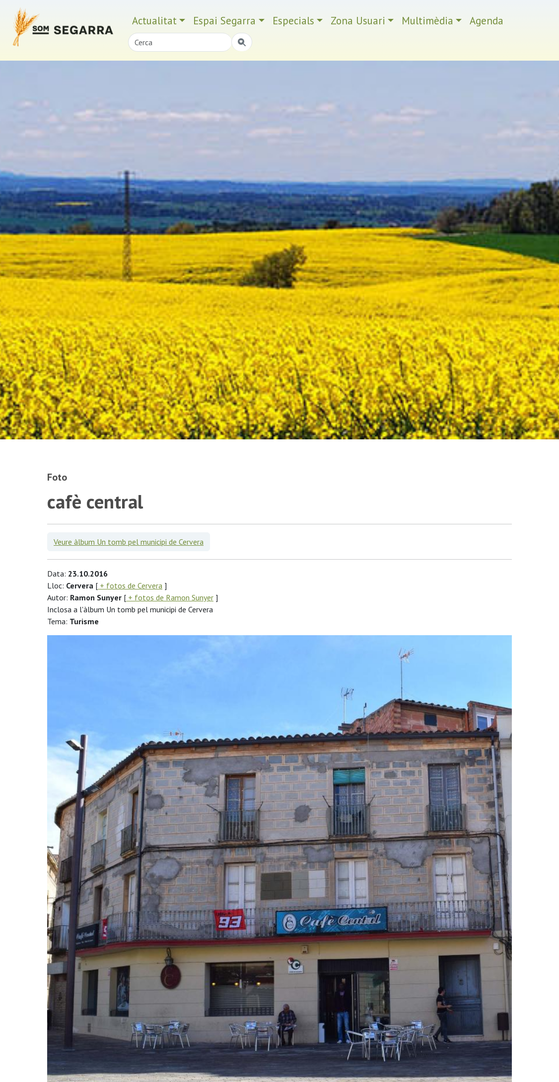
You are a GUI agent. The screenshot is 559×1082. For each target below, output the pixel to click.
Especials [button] (293, 20)
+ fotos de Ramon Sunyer (169, 597)
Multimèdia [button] (427, 20)
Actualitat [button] (154, 20)
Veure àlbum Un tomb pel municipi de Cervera (129, 542)
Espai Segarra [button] (224, 20)
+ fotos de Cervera (130, 585)
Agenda (486, 20)
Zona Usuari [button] (358, 20)
